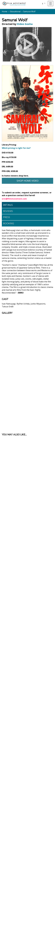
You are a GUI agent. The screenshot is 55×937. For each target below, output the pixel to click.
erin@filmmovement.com (14, 198)
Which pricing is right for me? (16, 148)
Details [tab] (8, 204)
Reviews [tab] (8, 211)
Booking (8, 223)
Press (6, 217)
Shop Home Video (27, 180)
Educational (15, 11)
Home (4, 11)
